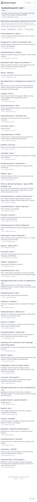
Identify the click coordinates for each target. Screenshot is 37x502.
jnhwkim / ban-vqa (8, 145)
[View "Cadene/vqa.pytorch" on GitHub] (17, 262)
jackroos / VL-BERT (7, 322)
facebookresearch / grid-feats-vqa (13, 116)
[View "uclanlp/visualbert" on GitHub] (16, 418)
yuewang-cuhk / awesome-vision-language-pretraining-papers (17, 343)
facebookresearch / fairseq (11, 52)
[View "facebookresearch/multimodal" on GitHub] (25, 332)
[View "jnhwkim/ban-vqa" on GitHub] (15, 144)
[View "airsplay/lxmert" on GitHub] (14, 93)
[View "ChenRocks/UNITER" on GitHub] (17, 449)
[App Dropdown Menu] (34, 2)
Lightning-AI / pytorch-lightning (12, 235)
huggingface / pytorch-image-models (15, 365)
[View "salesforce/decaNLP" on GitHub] (17, 301)
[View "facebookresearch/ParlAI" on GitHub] (21, 134)
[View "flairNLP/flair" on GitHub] (12, 408)
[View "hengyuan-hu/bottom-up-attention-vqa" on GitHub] (32, 42)
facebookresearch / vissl (10, 270)
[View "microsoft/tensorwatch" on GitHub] (19, 377)
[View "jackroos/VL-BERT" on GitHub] (15, 322)
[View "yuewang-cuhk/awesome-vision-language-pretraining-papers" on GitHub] (35, 343)
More (5, 10)
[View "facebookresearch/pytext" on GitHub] (21, 33)
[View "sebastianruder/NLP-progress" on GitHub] (25, 459)
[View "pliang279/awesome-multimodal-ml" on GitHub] (29, 428)
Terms (21, 478)
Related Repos (10, 3)
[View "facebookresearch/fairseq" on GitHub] (22, 52)
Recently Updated (29, 29)
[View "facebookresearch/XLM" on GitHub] (20, 105)
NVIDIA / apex (6, 174)
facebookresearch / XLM (10, 105)
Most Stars (20, 29)
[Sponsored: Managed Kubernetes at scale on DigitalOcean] (18, 284)
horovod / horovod (8, 215)
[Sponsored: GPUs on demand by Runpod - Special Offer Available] (18, 188)
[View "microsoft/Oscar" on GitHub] (14, 126)
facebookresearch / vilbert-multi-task (14, 206)
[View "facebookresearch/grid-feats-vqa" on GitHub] (27, 115)
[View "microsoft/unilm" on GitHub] (14, 251)
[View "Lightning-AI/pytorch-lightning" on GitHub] (25, 235)
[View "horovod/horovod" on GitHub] (16, 215)
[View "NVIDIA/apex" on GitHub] (12, 173)
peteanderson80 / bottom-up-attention (15, 62)
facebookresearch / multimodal (12, 332)
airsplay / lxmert (7, 93)
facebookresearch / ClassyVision (13, 163)
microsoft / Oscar (7, 126)
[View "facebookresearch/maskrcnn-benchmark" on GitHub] (33, 196)
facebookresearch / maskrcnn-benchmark (16, 196)
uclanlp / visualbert (8, 419)
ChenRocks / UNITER (8, 449)
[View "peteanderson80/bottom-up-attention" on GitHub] (31, 62)
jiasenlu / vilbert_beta (9, 246)
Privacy (16, 478)
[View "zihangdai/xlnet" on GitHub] (14, 153)
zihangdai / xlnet (7, 153)
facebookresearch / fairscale (11, 439)
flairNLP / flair (6, 408)
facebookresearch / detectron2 (12, 312)
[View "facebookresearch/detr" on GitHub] (19, 293)
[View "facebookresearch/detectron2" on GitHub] (25, 311)
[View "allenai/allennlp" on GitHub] (14, 72)
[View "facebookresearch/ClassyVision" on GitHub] (26, 163)
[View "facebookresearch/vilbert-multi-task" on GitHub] (29, 206)
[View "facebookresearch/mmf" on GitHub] (24, 8)
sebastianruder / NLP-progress (12, 459)
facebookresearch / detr (10, 293)
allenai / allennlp (7, 73)
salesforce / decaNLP (8, 301)
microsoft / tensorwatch (10, 377)
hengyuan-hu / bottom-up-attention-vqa (16, 42)
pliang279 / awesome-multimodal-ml (14, 429)
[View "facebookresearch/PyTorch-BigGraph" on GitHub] (30, 225)
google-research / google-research (14, 400)
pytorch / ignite (6, 355)
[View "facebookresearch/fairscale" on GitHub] (23, 439)
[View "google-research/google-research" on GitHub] (27, 400)
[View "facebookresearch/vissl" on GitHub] (19, 270)
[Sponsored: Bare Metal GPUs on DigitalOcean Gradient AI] (18, 85)
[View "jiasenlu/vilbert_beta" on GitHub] (18, 245)
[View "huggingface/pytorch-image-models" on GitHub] (29, 365)
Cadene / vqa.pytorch (9, 262)
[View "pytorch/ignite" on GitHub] (13, 355)
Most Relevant (11, 29)
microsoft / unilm (7, 252)
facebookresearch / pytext (10, 33)
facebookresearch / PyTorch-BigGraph (15, 225)
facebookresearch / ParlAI (10, 134)
